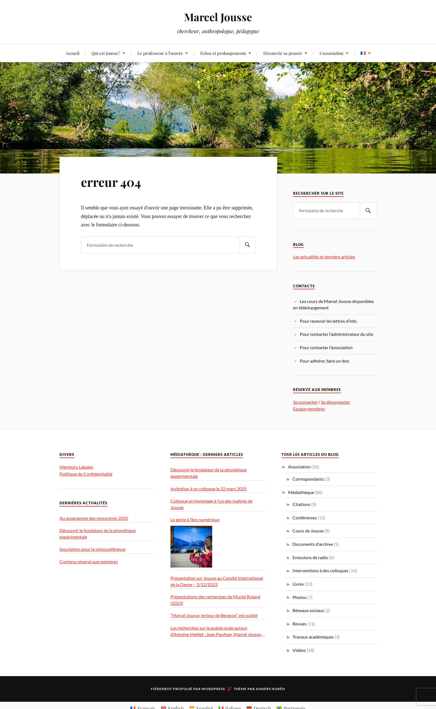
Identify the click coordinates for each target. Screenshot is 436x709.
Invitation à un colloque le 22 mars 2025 (208, 488)
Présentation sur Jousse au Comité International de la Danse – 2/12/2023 (216, 581)
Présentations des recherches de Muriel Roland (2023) (215, 600)
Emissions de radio (310, 557)
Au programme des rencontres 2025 (94, 518)
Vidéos (299, 650)
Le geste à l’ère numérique (194, 519)
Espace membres (309, 408)
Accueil (72, 53)
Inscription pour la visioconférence (92, 549)
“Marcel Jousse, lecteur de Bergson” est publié (213, 615)
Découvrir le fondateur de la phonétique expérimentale (98, 533)
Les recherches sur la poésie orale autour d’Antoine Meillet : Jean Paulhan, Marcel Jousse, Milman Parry (216, 631)
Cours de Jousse (308, 530)
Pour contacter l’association (326, 347)
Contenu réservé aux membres (89, 561)
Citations (301, 504)
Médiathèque (301, 492)
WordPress (213, 689)
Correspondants (308, 478)
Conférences (305, 517)
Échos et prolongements (223, 53)
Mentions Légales (76, 467)
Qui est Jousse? (105, 53)
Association (299, 466)
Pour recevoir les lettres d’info (328, 321)
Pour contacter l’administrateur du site (336, 334)
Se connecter (305, 402)
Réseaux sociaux (308, 610)
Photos (299, 597)
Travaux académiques (313, 636)
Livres (298, 583)
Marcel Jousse (218, 17)
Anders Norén (270, 689)
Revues (299, 623)
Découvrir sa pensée (282, 53)
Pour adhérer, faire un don (324, 360)
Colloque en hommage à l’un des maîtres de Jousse (211, 504)
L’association (331, 53)
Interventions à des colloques (320, 570)
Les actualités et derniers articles (324, 256)
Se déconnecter (335, 402)
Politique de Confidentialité (86, 473)
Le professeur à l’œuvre (160, 53)
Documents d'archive (313, 544)
